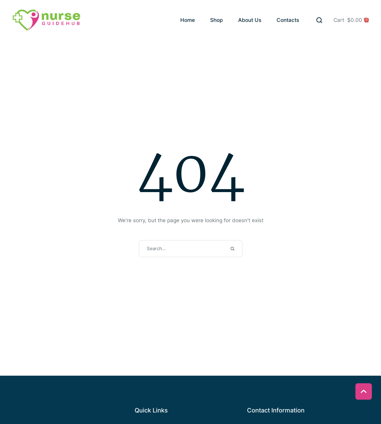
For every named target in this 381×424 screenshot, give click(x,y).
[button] (319, 20)
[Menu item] (187, 20)
